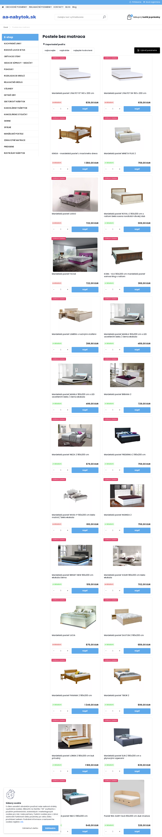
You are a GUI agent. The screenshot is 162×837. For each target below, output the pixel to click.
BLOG (67, 7)
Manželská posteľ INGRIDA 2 (59, 403)
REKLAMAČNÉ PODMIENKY (40, 7)
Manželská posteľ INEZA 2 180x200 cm (61, 342)
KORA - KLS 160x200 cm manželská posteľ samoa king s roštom (100, 218)
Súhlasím (50, 828)
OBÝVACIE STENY (12, 56)
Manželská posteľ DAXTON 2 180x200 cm (98, 464)
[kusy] (51, 109)
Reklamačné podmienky (59, 770)
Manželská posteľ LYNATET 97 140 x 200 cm (61, 94)
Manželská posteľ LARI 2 (115, 704)
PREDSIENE (9, 146)
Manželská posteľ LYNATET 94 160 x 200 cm (100, 94)
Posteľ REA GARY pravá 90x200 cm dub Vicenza (60, 645)
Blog (74, 7)
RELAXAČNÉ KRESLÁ (13, 82)
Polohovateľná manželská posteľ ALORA (81, 705)
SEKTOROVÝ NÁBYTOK (14, 101)
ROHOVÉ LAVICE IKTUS (14, 50)
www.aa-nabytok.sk (96, 770)
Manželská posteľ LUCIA (57, 463)
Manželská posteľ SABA (96, 644)
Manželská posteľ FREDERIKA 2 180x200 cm (99, 342)
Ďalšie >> (106, 732)
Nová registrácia (153, 2)
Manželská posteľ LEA (134, 644)
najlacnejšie (50, 50)
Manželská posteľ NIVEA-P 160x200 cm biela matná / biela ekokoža (139, 343)
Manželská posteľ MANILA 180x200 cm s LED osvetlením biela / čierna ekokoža (101, 281)
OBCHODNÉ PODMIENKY (16, 7)
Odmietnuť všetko (30, 828)
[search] (104, 18)
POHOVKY (8, 69)
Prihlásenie (136, 2)
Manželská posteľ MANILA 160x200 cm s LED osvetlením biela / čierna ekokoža (62, 281)
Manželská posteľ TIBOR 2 (57, 523)
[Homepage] (3, 7)
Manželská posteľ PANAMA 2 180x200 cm (137, 464)
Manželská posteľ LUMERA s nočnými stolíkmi (137, 217)
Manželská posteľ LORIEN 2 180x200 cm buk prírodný (97, 524)
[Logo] (19, 17)
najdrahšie (64, 50)
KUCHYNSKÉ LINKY (12, 43)
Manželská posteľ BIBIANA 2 (137, 279)
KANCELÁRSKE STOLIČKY (15, 114)
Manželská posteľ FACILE (57, 216)
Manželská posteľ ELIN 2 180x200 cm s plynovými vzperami (139, 524)
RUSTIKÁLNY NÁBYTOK (14, 153)
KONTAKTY (58, 7)
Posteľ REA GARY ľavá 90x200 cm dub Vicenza (100, 584)
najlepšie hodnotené (82, 50)
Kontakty (52, 773)
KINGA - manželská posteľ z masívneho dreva (137, 94)
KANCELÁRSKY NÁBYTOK (15, 108)
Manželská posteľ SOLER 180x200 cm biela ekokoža (140, 404)
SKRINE (7, 121)
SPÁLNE (7, 127)
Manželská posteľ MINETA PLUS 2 (61, 154)
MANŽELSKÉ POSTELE (13, 133)
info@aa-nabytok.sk (96, 766)
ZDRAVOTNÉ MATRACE (14, 140)
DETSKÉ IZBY (10, 95)
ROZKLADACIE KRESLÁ (14, 75)
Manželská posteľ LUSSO (96, 154)
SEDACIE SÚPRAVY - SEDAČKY (18, 63)
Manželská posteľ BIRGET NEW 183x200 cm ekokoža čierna (99, 404)
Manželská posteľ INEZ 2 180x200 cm (61, 584)
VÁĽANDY (8, 88)
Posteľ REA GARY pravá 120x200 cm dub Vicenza (139, 584)
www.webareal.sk (91, 834)
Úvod (6, 27)
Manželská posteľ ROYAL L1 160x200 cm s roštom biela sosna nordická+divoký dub (140, 156)
